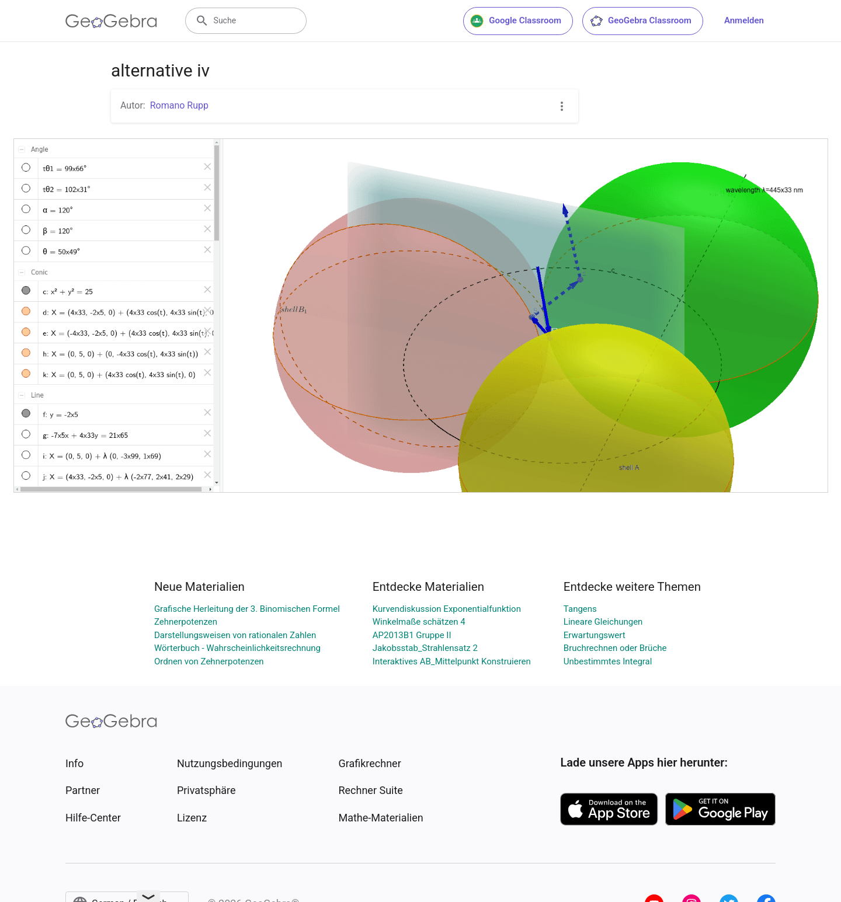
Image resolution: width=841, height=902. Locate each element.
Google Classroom (515, 21)
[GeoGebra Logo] (111, 21)
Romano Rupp (179, 105)
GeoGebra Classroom (640, 21)
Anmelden (744, 20)
